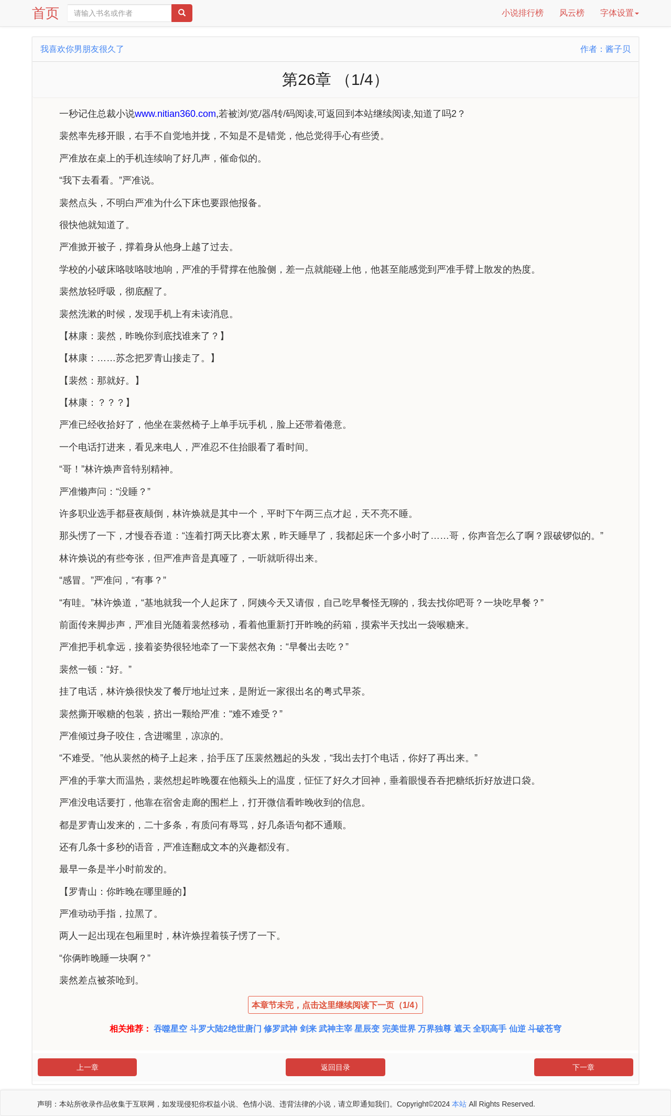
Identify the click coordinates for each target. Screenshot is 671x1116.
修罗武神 (280, 1028)
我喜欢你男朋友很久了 (82, 49)
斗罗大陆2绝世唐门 (226, 1028)
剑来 (308, 1028)
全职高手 (489, 1028)
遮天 (462, 1028)
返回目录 (335, 1067)
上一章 (88, 1067)
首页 (45, 13)
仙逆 (517, 1028)
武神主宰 (335, 1028)
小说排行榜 (523, 12)
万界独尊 (434, 1028)
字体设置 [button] (619, 12)
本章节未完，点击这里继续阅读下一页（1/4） (337, 1005)
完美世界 (399, 1028)
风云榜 (572, 12)
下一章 (583, 1067)
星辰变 (367, 1028)
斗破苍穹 (544, 1028)
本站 (459, 1104)
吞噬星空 (170, 1028)
